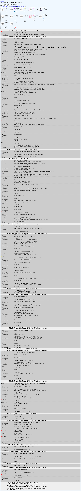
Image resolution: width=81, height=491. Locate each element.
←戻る (2, 1)
